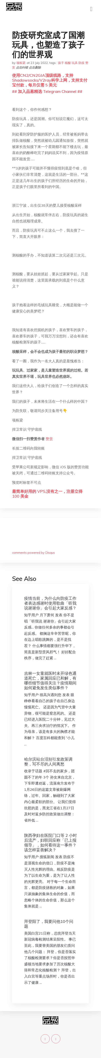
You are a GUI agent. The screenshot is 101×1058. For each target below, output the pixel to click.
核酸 (68, 63)
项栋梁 (20, 63)
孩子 (61, 63)
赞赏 (49, 439)
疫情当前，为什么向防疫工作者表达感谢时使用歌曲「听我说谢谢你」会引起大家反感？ (50, 603)
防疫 (81, 63)
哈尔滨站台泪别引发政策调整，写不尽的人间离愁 (48, 761)
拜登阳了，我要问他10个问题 (48, 924)
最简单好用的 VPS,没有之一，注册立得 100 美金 (47, 494)
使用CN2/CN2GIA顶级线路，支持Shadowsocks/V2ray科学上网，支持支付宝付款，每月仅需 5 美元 (49, 80)
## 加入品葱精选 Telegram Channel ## (47, 91)
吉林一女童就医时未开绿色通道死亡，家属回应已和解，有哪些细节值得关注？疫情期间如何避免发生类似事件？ (50, 680)
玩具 (75, 63)
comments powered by (33, 553)
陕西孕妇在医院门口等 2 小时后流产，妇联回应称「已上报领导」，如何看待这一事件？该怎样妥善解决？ (50, 842)
